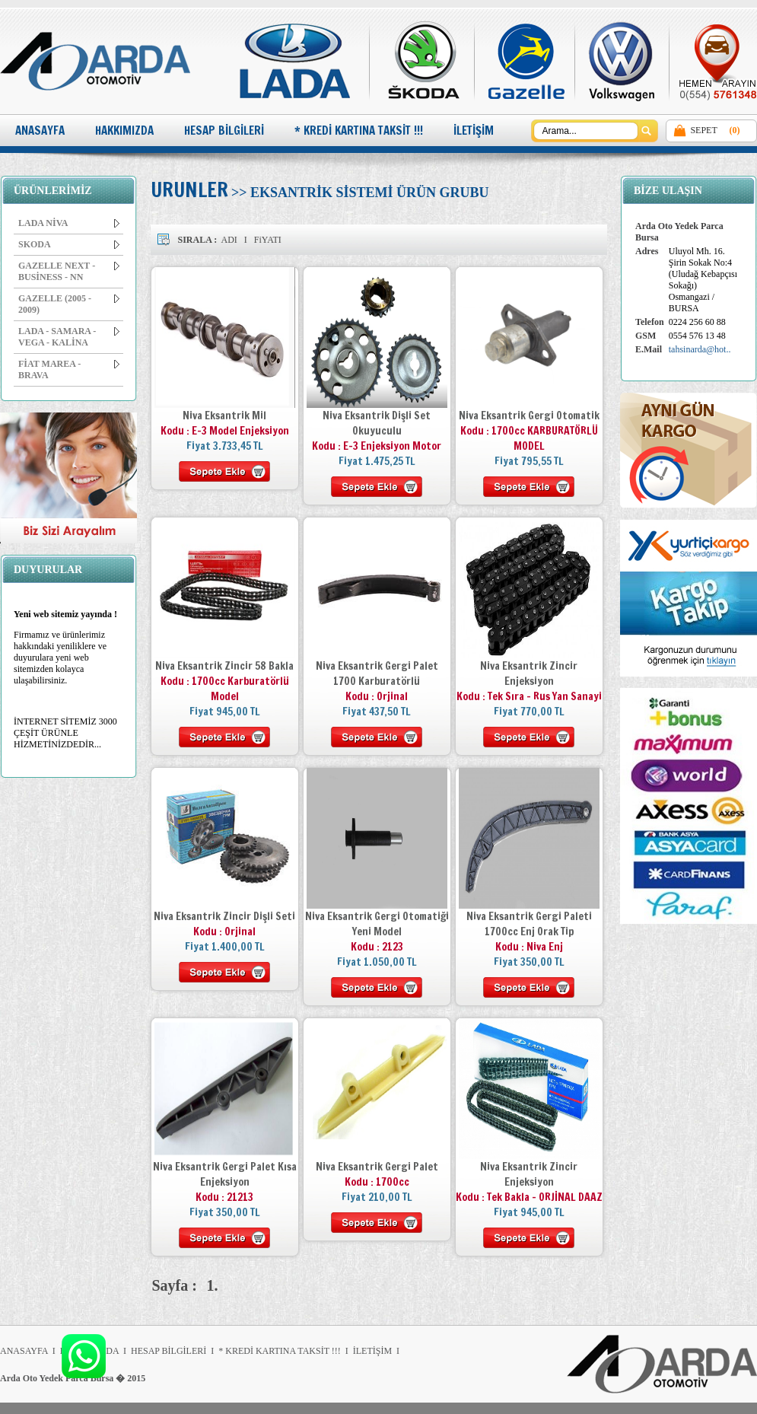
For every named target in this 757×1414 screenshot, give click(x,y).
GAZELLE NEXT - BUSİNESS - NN (68, 271)
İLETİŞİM (473, 131)
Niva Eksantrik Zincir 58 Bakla (224, 666)
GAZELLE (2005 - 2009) (68, 304)
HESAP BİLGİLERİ (224, 131)
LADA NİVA (68, 223)
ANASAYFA (40, 131)
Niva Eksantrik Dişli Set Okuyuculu (377, 423)
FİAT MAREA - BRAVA (68, 369)
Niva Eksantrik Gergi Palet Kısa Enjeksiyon (225, 1174)
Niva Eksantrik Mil (224, 415)
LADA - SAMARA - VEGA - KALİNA (68, 337)
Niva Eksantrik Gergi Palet (377, 1166)
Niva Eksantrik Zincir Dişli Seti (224, 916)
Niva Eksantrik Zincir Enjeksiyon (528, 673)
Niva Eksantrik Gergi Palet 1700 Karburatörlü (377, 673)
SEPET (703, 130)
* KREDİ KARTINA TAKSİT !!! (358, 131)
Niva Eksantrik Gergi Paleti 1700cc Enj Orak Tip (529, 924)
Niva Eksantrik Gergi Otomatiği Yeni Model (377, 924)
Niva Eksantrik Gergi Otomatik (529, 415)
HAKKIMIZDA (124, 131)
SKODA (68, 244)
